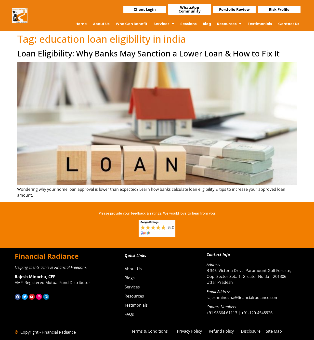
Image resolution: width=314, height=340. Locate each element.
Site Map (274, 331)
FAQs (129, 314)
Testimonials (260, 23)
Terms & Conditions (149, 331)
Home (81, 23)
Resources (229, 23)
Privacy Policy (189, 331)
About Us (101, 23)
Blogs (130, 278)
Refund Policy (221, 331)
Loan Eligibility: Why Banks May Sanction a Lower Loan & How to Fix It (148, 53)
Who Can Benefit (131, 23)
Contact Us (288, 23)
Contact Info (218, 254)
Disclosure (251, 331)
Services (164, 23)
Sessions (188, 23)
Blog (207, 23)
